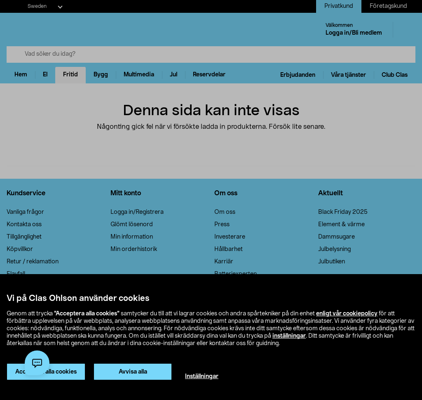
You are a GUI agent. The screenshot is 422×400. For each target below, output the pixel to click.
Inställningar (201, 376)
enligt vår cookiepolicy (346, 314)
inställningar (289, 336)
